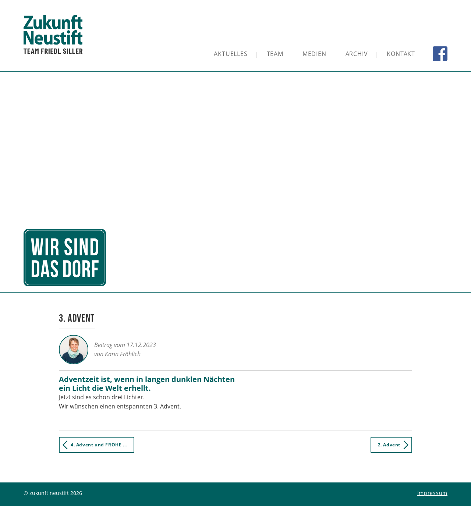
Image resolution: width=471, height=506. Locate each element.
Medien (314, 54)
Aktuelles (230, 54)
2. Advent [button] (394, 445)
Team (275, 54)
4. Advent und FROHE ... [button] (93, 445)
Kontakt (401, 54)
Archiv (357, 54)
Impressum (432, 492)
